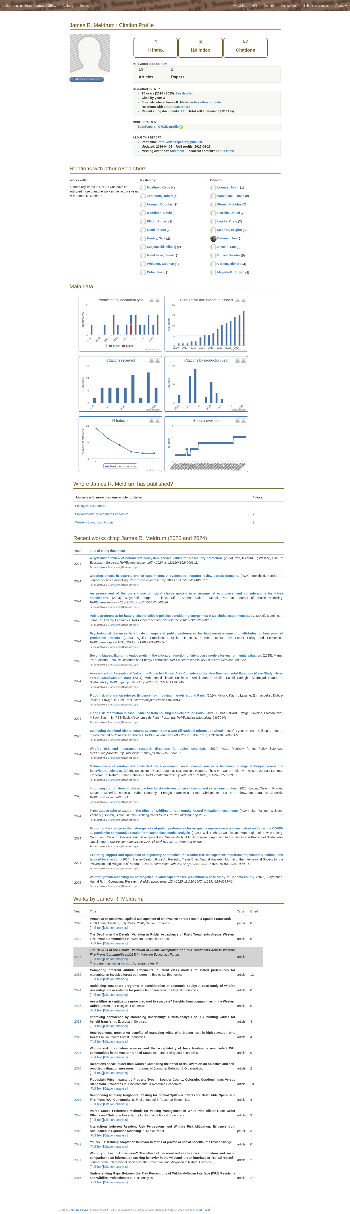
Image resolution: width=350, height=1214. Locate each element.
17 (182, 111)
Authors (67, 5)
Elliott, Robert (157, 221)
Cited (256, 911)
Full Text (96, 927)
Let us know (225, 151)
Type (242, 911)
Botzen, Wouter (228, 255)
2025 (77, 1006)
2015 (77, 974)
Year (79, 551)
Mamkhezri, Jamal (160, 255)
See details (183, 93)
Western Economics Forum (94, 522)
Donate (269, 5)
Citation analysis (115, 927)
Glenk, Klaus (156, 230)
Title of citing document (109, 551)
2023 (77, 939)
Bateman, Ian (227, 238)
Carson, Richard (229, 264)
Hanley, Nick (156, 238)
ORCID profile (168, 126)
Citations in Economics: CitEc (29, 5)
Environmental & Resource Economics (102, 514)
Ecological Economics (90, 506)
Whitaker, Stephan (160, 264)
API (254, 5)
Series (84, 5)
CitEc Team (203, 1209)
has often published (208, 102)
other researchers (177, 107)
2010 (77, 923)
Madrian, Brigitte (229, 230)
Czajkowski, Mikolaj (161, 247)
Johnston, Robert (160, 196)
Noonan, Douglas (160, 204)
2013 (77, 1037)
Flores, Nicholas (229, 204)
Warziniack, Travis (230, 196)
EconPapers (147, 126)
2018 (77, 1021)
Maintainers (289, 5)
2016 (77, 1084)
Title (95, 911)
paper (136, 567)
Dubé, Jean (155, 272)
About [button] (341, 5)
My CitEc (239, 5)
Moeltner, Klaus (158, 187)
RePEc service (80, 1209)
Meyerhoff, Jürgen (230, 272)
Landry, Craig (227, 221)
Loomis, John (227, 187)
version (126, 963)
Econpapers (113, 567)
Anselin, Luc (226, 247)
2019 (77, 1099)
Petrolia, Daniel (228, 213)
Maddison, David (159, 213)
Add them (177, 151)
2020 (77, 1068)
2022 (77, 1144)
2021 (77, 1160)
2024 (77, 990)
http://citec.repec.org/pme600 (180, 142)
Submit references (316, 5)
